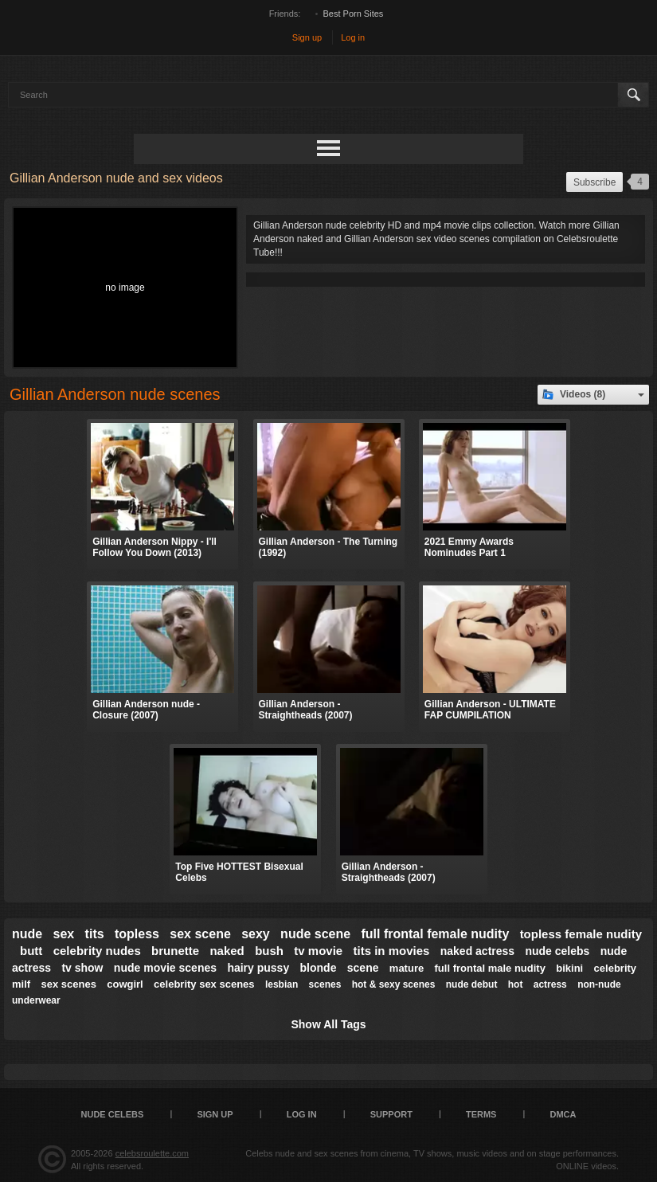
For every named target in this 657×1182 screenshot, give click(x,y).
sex (64, 934)
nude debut (472, 984)
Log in (353, 37)
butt (31, 950)
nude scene (315, 934)
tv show (82, 967)
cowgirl (125, 984)
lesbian (281, 984)
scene (363, 967)
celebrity (615, 968)
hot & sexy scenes (394, 984)
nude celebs (557, 951)
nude (27, 934)
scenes (325, 984)
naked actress (477, 951)
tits (94, 934)
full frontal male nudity (490, 968)
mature (406, 968)
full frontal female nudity (435, 934)
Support (391, 1114)
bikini (569, 968)
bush (269, 950)
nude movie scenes (165, 967)
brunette (175, 950)
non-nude (599, 984)
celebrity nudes (97, 950)
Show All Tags (328, 1024)
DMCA (562, 1114)
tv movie (318, 950)
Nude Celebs (112, 1114)
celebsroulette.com (152, 1153)
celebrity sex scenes (204, 984)
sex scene (200, 934)
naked (226, 950)
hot (515, 984)
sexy (255, 934)
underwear (36, 1000)
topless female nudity (581, 934)
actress (550, 984)
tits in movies (392, 950)
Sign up (307, 37)
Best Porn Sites (353, 13)
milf (21, 984)
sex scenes (68, 984)
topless (137, 934)
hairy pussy (258, 967)
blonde (318, 967)
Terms (481, 1114)
